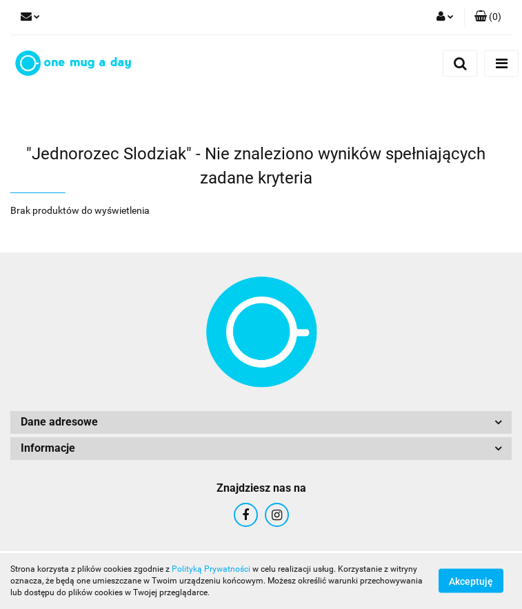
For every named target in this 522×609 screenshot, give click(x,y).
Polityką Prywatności (211, 569)
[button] (488, 17)
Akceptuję (471, 581)
